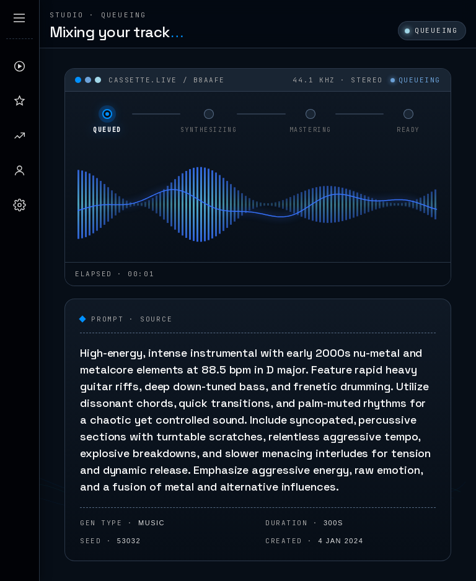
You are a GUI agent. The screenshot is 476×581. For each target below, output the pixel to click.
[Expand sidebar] (19, 18)
